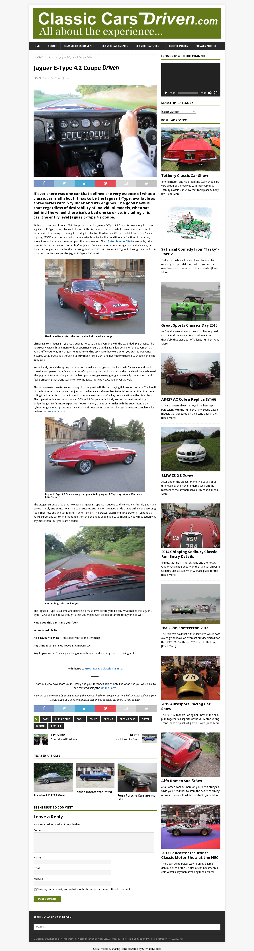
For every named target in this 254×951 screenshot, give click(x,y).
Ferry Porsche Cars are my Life (136, 797)
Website (38, 878)
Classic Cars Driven (78, 46)
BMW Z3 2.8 (177, 475)
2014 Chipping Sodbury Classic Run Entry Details (189, 554)
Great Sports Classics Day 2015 (189, 325)
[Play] (166, 93)
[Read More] (173, 194)
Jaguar (66, 78)
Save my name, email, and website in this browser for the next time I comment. (84, 889)
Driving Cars (127, 719)
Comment (39, 830)
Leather (56, 726)
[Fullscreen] (216, 93)
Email (37, 868)
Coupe (93, 719)
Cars (45, 719)
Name (37, 857)
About (52, 46)
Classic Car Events (115, 46)
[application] (190, 79)
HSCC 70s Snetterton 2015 (184, 627)
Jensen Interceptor (94, 792)
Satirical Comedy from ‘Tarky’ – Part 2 (190, 251)
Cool (80, 719)
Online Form (108, 688)
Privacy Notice (206, 46)
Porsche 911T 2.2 (50, 795)
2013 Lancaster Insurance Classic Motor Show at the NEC (189, 855)
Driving (108, 719)
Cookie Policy (178, 46)
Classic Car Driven (52, 78)
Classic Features (147, 46)
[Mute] (210, 93)
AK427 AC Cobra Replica (188, 399)
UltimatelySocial (151, 948)
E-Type (145, 719)
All (40, 78)
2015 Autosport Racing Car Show (186, 706)
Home (36, 46)
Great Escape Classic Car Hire (103, 668)
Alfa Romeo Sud (181, 780)
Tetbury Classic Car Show (184, 175)
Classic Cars (62, 719)
